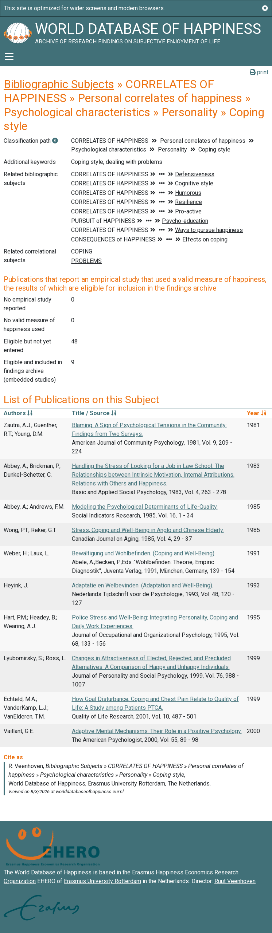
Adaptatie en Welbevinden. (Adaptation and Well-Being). (142, 585)
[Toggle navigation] (9, 56)
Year (256, 413)
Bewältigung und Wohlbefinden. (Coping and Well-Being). (143, 553)
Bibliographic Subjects (59, 84)
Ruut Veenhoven (235, 881)
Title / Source (94, 413)
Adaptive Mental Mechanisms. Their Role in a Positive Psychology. (157, 731)
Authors (18, 413)
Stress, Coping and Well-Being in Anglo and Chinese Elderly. (148, 530)
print (259, 72)
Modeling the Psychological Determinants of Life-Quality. (145, 506)
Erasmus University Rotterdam (102, 881)
